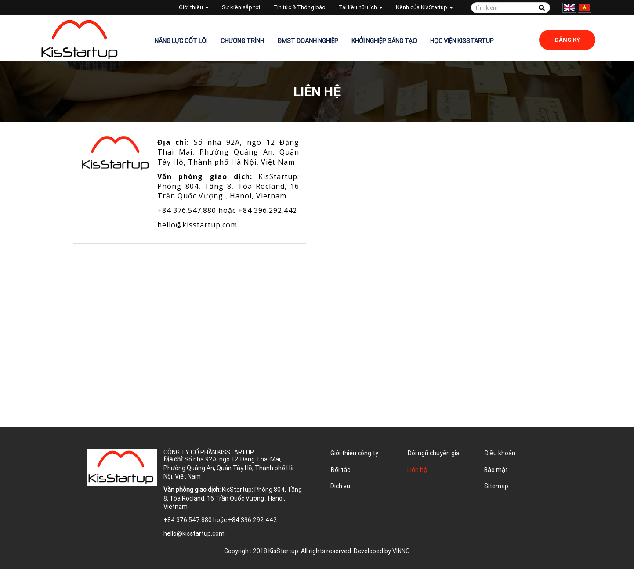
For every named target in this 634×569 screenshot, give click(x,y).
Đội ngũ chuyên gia (433, 453)
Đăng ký (567, 39)
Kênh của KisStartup (424, 7)
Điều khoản (499, 453)
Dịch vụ (340, 486)
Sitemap (496, 486)
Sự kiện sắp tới (241, 7)
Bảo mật (496, 470)
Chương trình (242, 41)
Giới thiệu (194, 7)
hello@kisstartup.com (197, 225)
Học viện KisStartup (462, 41)
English (569, 7)
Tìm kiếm (542, 8)
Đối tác (340, 470)
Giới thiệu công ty (354, 453)
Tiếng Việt (584, 7)
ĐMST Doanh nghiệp (307, 41)
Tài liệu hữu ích (361, 7)
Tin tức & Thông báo (299, 7)
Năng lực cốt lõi (181, 41)
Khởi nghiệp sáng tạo (384, 41)
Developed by (382, 551)
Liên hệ (417, 470)
